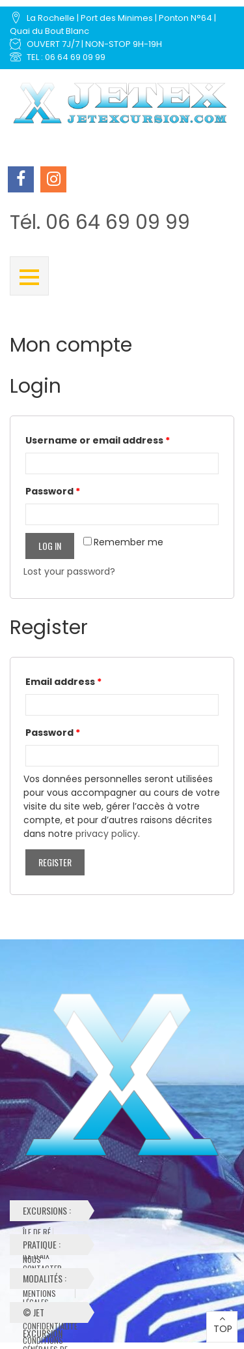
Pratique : (49, 1246)
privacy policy (106, 833)
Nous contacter (42, 1259)
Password (52, 491)
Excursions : (49, 1212)
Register (55, 862)
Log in (49, 546)
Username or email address (97, 440)
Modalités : (51, 1280)
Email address (63, 681)
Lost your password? (69, 571)
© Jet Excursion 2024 (42, 1314)
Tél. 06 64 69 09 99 (100, 222)
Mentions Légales (39, 1293)
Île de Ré (37, 1232)
